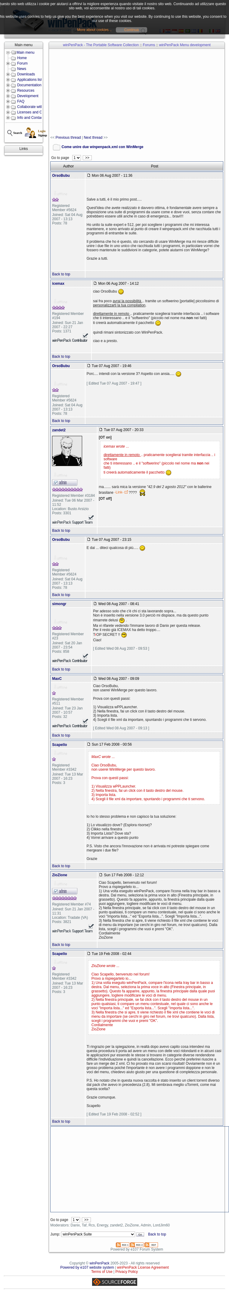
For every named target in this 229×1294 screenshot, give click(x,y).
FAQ (20, 101)
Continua (131, 30)
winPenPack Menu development (185, 45)
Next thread (93, 137)
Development (28, 96)
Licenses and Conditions (37, 112)
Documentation (29, 85)
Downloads (26, 74)
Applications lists (30, 80)
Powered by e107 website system (87, 1267)
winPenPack (100, 1263)
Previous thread (68, 137)
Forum (22, 63)
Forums (149, 45)
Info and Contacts (31, 118)
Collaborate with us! (33, 107)
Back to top (61, 274)
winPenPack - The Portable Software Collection (101, 45)
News (21, 69)
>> (87, 158)
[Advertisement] (139, 92)
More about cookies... (94, 30)
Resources (25, 90)
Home (22, 58)
